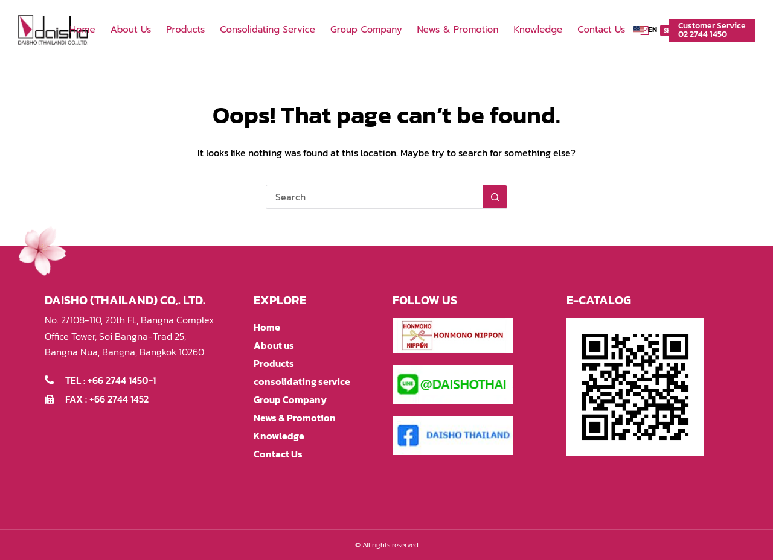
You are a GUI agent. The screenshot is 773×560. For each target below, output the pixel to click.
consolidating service (267, 29)
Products (185, 29)
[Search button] (495, 197)
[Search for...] (374, 197)
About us (131, 29)
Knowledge (537, 29)
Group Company (366, 29)
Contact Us (601, 29)
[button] (645, 30)
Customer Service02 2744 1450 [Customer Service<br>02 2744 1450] (712, 29)
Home (82, 29)
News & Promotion (457, 29)
